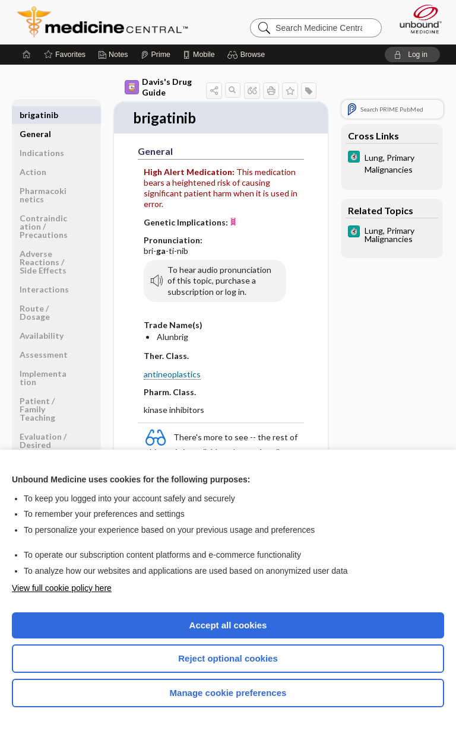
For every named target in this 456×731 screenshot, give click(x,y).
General (35, 115)
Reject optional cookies (228, 658)
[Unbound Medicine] (417, 19)
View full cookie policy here (62, 588)
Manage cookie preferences (228, 693)
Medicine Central (109, 22)
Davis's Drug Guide (158, 87)
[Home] (27, 55)
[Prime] (155, 55)
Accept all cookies (228, 625)
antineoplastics (172, 375)
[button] (247, 55)
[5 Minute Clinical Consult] (392, 162)
